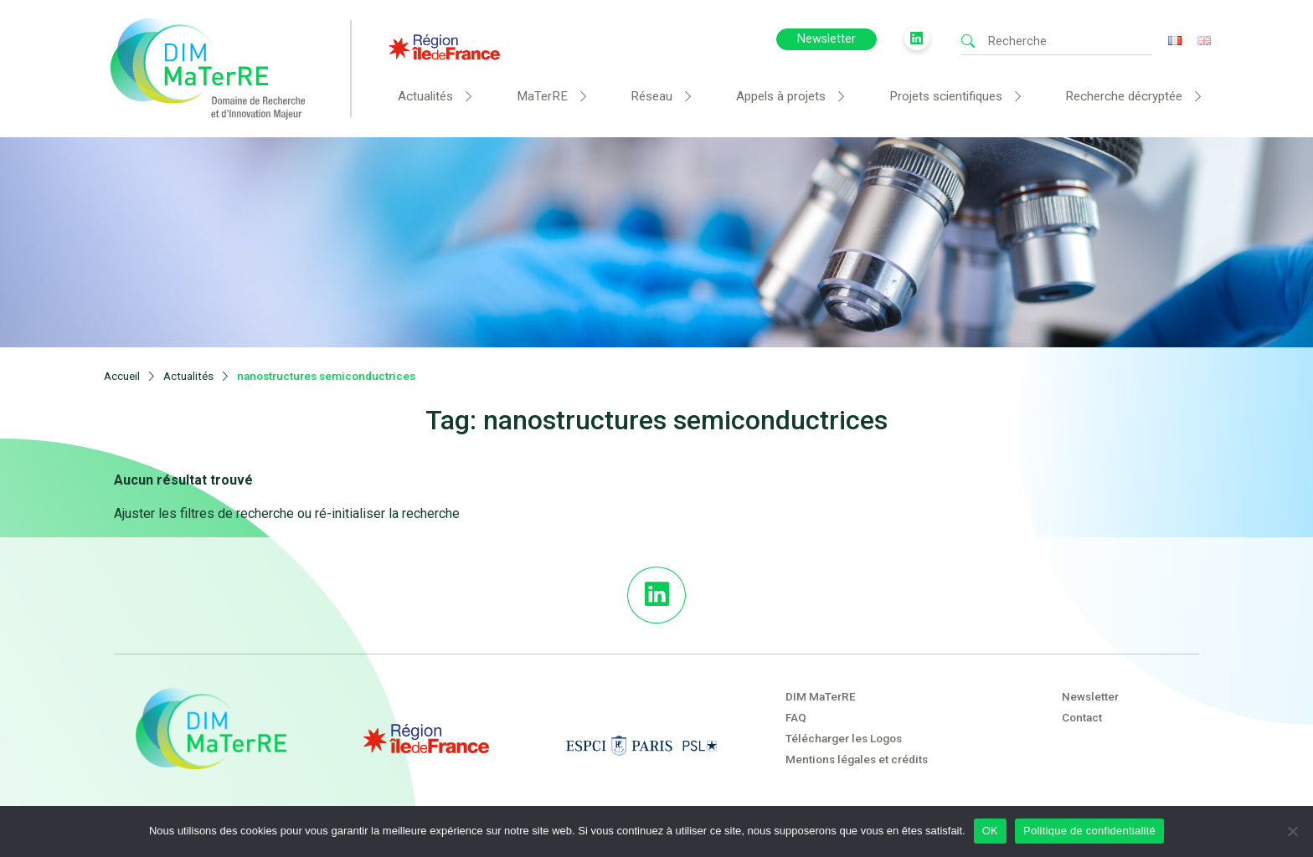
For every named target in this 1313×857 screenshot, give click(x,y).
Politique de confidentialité (1089, 830)
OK (990, 830)
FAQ (795, 717)
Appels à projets (781, 96)
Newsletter (826, 39)
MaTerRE (542, 96)
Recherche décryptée (1123, 96)
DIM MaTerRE (820, 696)
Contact (1082, 717)
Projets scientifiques (945, 96)
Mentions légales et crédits (856, 759)
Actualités (425, 96)
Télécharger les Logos (843, 738)
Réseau (651, 96)
